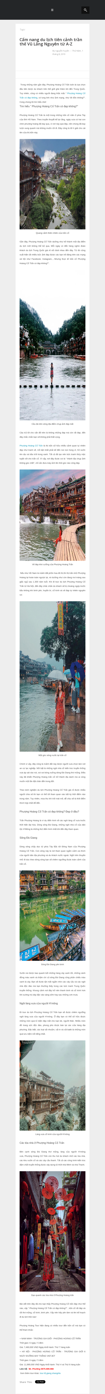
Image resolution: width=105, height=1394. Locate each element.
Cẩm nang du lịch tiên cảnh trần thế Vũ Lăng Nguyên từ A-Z (51, 42)
